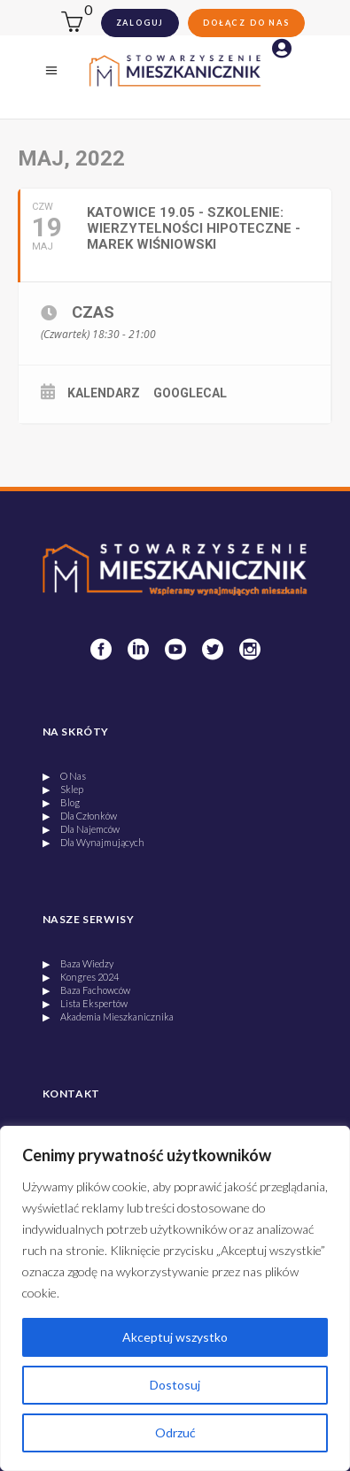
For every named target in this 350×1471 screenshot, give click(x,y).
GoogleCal (190, 393)
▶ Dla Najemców (81, 829)
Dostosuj (175, 1384)
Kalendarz (103, 393)
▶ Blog (61, 802)
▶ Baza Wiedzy (78, 963)
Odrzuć (175, 1432)
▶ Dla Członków (80, 815)
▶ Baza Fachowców (86, 990)
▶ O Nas (64, 776)
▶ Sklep (63, 789)
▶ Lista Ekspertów (85, 1003)
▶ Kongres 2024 (81, 976)
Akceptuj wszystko (175, 1336)
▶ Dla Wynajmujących (93, 842)
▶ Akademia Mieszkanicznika (108, 1016)
